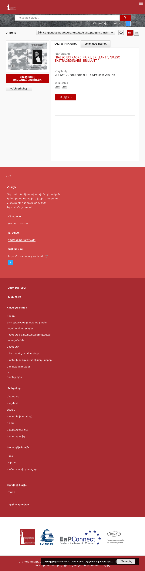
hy (129, 33)
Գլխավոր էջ (13, 296)
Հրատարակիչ (16, 436)
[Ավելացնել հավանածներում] (121, 32)
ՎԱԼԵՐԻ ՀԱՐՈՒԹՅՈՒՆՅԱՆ (71, 75)
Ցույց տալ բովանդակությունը (27, 78)
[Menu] (140, 3)
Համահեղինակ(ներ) (19, 416)
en (136, 33)
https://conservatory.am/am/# (26, 256)
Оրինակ (12, 462)
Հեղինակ (13, 403)
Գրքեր (11, 316)
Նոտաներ (13, 346)
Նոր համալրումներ (19, 366)
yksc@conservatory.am (21, 239)
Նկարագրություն (17, 429)
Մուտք (11, 492)
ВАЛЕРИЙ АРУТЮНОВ (102, 75)
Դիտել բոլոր (14, 377)
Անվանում (13, 396)
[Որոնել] (125, 18)
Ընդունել (126, 561)
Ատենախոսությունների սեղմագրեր (29, 360)
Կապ (10, 456)
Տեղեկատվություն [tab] (96, 44)
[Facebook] (10, 262)
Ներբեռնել (17, 89)
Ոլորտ (11, 423)
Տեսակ (11, 409)
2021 (57, 87)
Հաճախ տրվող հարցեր (22, 469)
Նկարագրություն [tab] (65, 44)
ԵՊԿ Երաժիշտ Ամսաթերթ (23, 353)
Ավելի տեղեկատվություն (98, 561)
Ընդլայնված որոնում (107, 23)
